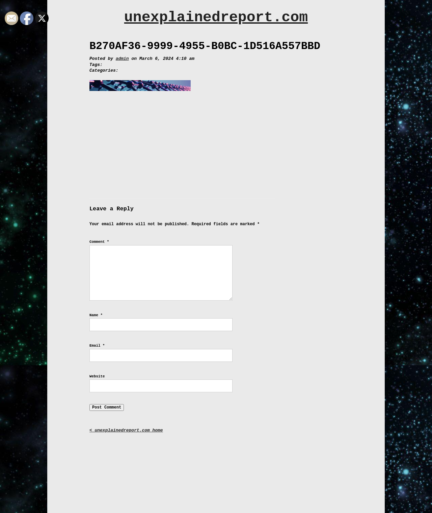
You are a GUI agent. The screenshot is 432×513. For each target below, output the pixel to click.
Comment (99, 242)
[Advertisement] (216, 147)
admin (122, 58)
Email (97, 346)
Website (97, 376)
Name (96, 315)
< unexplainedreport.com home (126, 430)
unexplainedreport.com (216, 17)
